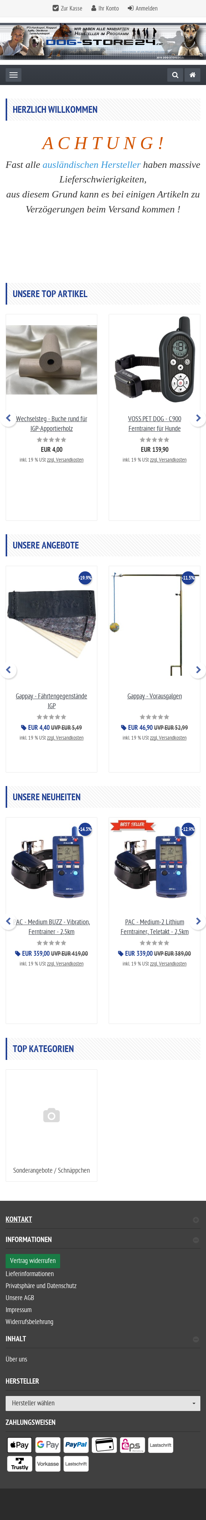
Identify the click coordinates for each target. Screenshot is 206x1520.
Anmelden (147, 8)
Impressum (19, 1310)
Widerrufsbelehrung (29, 1322)
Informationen (102, 1241)
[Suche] (175, 75)
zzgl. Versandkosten (65, 460)
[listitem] (20, 1446)
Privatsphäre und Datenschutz (41, 1286)
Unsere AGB (20, 1298)
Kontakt (102, 1220)
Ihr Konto (108, 8)
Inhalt (102, 1340)
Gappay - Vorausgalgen (154, 696)
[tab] (103, 1243)
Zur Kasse (71, 8)
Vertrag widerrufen (33, 1261)
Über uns (16, 1359)
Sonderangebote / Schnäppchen (51, 1171)
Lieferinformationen (30, 1274)
